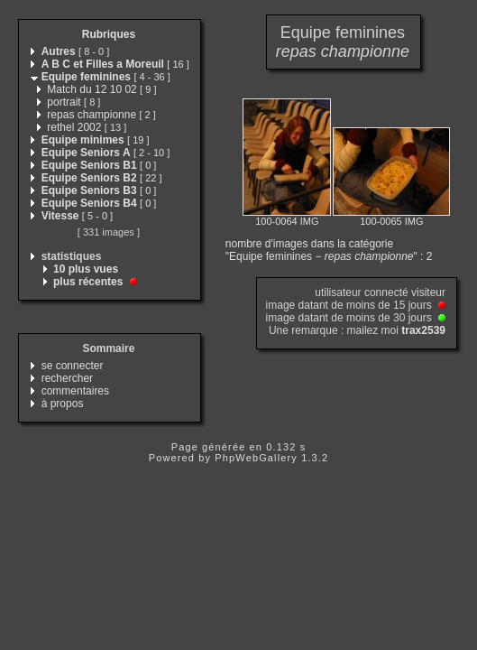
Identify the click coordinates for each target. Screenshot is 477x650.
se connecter (72, 365)
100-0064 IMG (286, 221)
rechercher (67, 378)
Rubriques (108, 34)
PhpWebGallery (256, 457)
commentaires (75, 391)
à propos (62, 403)
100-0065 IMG (391, 221)
